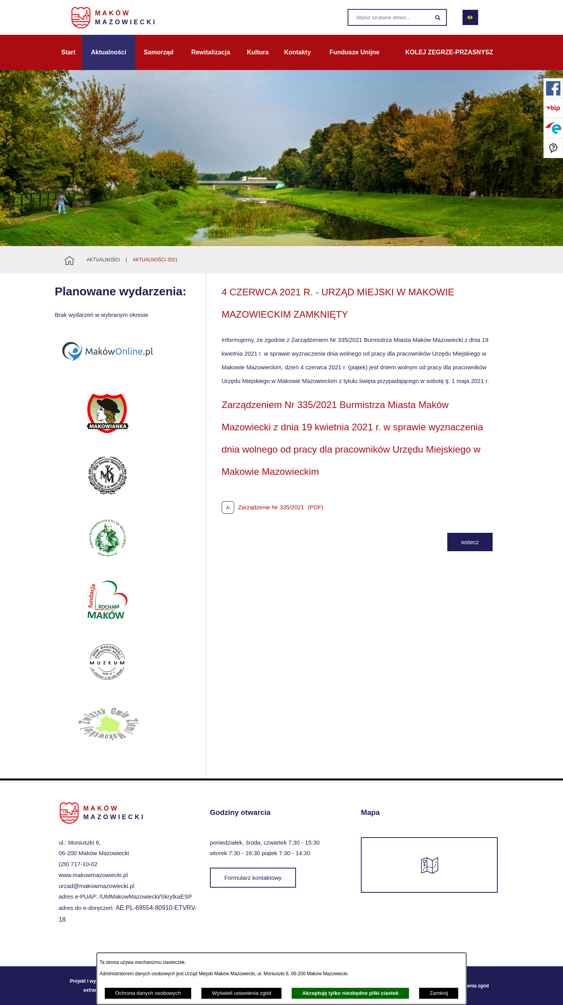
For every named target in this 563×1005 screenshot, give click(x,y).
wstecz (470, 542)
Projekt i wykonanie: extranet (92, 985)
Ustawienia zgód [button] (470, 986)
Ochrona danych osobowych (148, 993)
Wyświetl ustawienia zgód (241, 993)
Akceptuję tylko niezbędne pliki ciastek (350, 993)
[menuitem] (68, 52)
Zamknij (439, 993)
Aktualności (103, 259)
